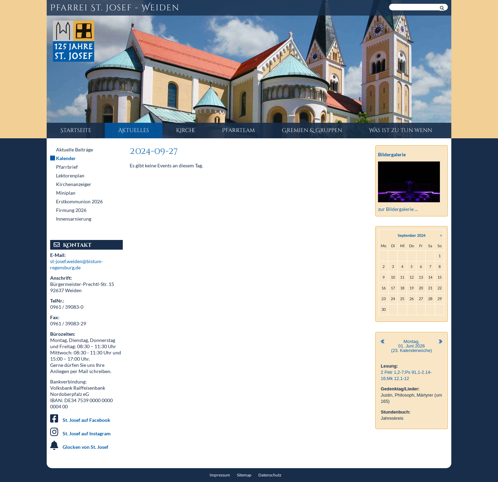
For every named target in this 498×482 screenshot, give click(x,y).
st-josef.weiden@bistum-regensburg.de (76, 264)
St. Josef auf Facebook (86, 420)
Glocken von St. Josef (85, 447)
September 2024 (411, 235)
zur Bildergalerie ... (398, 209)
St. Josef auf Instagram (87, 433)
